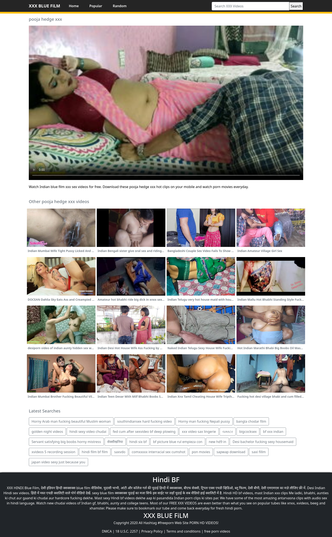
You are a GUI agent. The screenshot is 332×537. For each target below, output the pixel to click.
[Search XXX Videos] (250, 6)
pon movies (201, 452)
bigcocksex (248, 431)
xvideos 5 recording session (53, 452)
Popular (95, 6)
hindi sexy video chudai (88, 431)
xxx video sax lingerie (199, 431)
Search (296, 6)
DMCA (107, 531)
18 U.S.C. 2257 (126, 531)
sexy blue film (103, 493)
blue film (83, 488)
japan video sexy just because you (58, 462)
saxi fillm (259, 452)
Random (120, 6)
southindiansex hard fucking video (144, 421)
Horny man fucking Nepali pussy (204, 421)
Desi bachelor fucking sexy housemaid (262, 441)
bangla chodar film (251, 421)
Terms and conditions (183, 531)
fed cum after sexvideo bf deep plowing (144, 431)
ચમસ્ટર (227, 431)
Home (74, 6)
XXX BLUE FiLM (44, 6)
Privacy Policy (152, 531)
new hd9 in (217, 441)
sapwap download (231, 452)
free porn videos (217, 531)
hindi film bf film (95, 452)
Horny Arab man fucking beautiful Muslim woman (71, 421)
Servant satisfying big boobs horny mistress (66, 441)
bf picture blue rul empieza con (177, 441)
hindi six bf (138, 441)
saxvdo (119, 452)
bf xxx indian (273, 431)
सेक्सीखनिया (115, 441)
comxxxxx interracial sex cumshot (158, 452)
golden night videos (47, 431)
